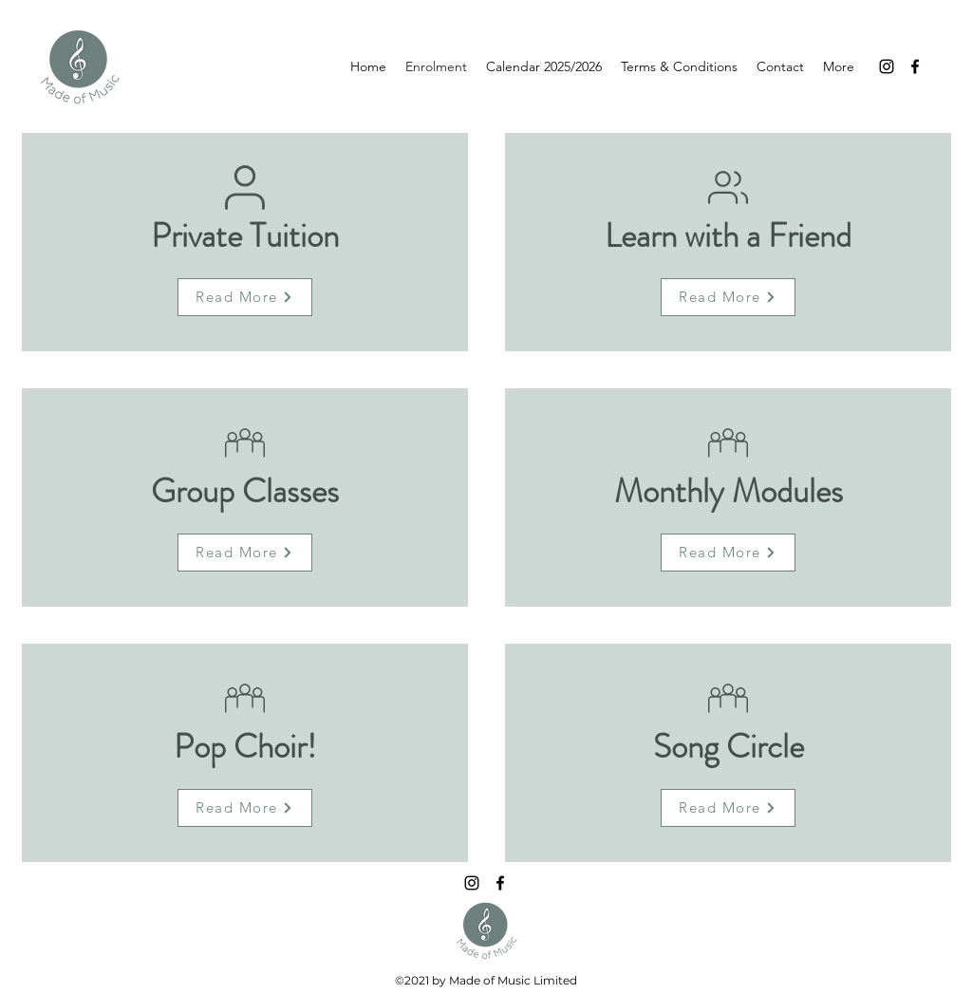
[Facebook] (915, 66)
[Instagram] (886, 66)
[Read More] (245, 297)
